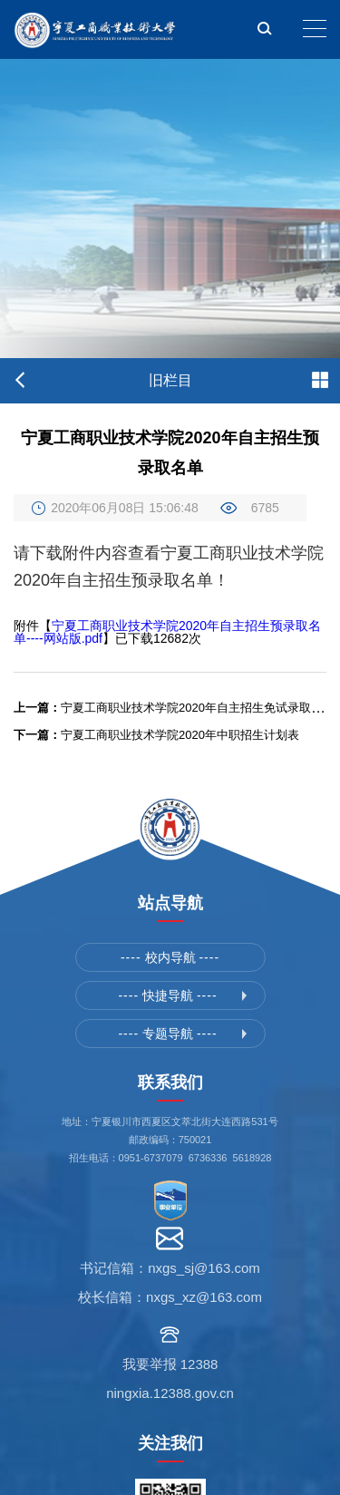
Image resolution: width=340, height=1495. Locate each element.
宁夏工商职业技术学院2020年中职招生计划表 (156, 735)
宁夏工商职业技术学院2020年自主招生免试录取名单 (174, 707)
